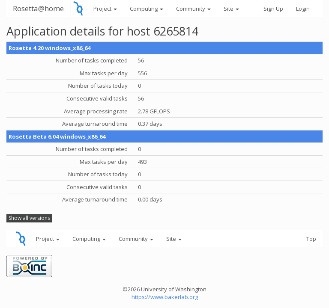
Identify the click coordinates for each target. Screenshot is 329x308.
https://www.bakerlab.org (165, 297)
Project (105, 8)
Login (303, 8)
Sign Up (273, 8)
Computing (146, 8)
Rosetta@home (38, 8)
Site (231, 8)
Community (193, 8)
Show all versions (29, 218)
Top (311, 239)
